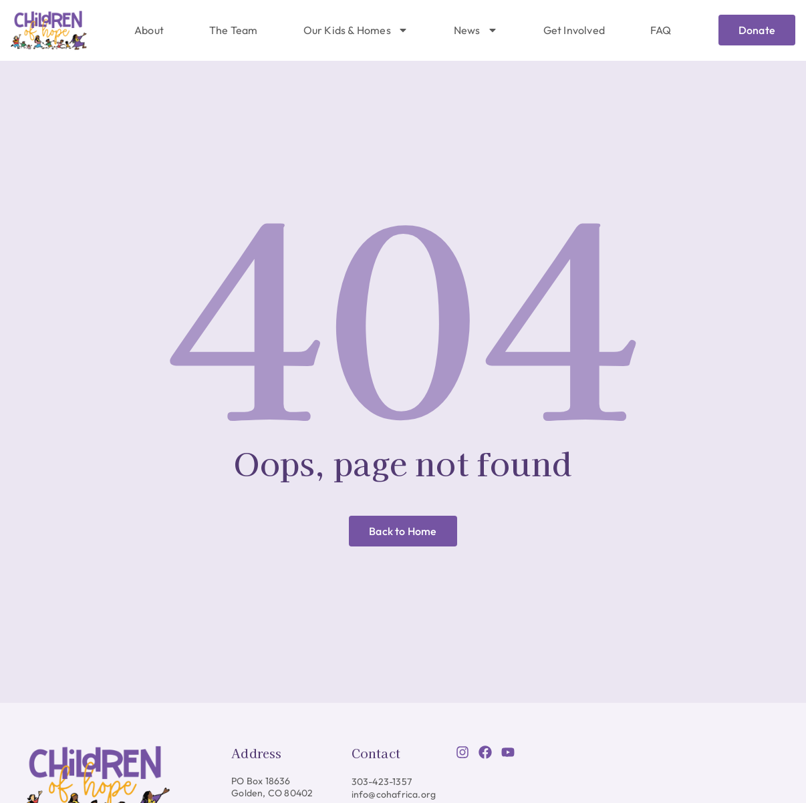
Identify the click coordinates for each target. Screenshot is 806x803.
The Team (233, 30)
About (149, 30)
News (476, 30)
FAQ (661, 30)
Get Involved (574, 30)
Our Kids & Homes (355, 30)
